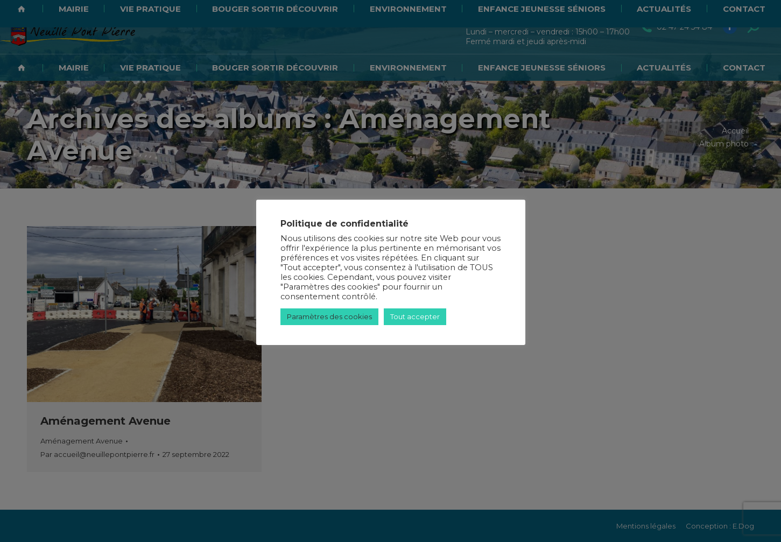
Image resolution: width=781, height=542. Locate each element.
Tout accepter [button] (415, 316)
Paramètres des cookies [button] (329, 316)
